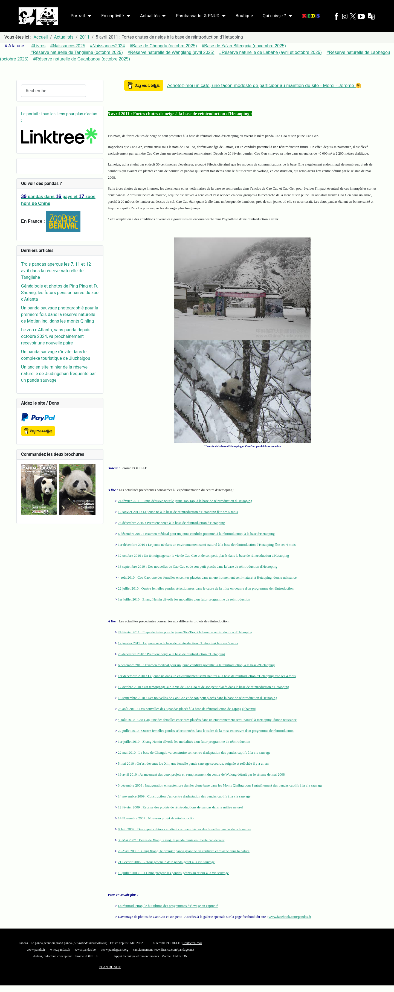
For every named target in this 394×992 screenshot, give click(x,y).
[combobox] (53, 91)
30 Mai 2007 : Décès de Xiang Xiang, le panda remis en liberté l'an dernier (171, 840)
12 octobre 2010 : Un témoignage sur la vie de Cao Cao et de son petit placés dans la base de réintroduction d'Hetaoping (203, 555)
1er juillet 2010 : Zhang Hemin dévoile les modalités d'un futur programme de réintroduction (184, 599)
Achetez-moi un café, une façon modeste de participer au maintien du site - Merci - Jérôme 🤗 (264, 85)
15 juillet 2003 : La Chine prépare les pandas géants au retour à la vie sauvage (173, 873)
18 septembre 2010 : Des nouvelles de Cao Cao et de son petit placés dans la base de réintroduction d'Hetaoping (197, 566)
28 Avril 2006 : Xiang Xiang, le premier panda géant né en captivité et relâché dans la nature (184, 851)
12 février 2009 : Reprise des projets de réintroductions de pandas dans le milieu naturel (180, 807)
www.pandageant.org (115, 950)
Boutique (244, 15)
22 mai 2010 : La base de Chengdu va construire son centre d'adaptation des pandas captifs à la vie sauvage (194, 752)
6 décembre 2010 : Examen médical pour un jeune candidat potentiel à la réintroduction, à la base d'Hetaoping (196, 534)
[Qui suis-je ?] (289, 16)
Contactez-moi (192, 943)
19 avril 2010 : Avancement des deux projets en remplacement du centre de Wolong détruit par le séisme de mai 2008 (201, 774)
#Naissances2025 (67, 45)
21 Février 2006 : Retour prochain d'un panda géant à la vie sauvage (166, 862)
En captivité (112, 15)
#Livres (38, 45)
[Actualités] (163, 16)
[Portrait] (88, 16)
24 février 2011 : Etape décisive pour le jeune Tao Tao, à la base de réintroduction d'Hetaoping (185, 501)
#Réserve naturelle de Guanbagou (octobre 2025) (81, 59)
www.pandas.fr (60, 950)
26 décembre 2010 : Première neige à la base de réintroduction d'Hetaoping (171, 523)
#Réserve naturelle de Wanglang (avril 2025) (171, 52)
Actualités (150, 15)
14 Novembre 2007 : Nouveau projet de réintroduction (156, 818)
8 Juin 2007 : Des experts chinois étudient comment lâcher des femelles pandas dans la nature (184, 829)
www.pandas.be (85, 950)
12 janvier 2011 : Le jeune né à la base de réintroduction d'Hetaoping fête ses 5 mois (178, 512)
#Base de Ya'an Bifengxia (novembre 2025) (244, 45)
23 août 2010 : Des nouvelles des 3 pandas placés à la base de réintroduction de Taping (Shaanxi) (187, 709)
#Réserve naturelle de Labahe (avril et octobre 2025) (270, 52)
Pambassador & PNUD (197, 15)
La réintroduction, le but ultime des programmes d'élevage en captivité (168, 906)
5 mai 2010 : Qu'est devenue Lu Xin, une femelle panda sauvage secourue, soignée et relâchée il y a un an (193, 763)
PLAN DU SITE (110, 967)
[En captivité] (127, 16)
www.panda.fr (36, 950)
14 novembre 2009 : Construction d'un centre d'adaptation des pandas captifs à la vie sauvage (184, 796)
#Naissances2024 (107, 45)
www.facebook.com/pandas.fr (290, 917)
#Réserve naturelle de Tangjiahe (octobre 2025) (76, 52)
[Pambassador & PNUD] (222, 16)
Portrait (78, 15)
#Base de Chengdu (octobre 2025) (163, 45)
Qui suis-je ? (274, 15)
